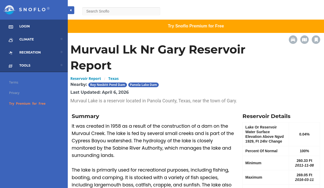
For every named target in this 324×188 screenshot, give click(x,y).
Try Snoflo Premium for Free (196, 26)
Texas (113, 78)
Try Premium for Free (27, 103)
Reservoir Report (85, 78)
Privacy (14, 93)
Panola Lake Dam (143, 85)
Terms (13, 82)
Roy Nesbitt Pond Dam (107, 85)
